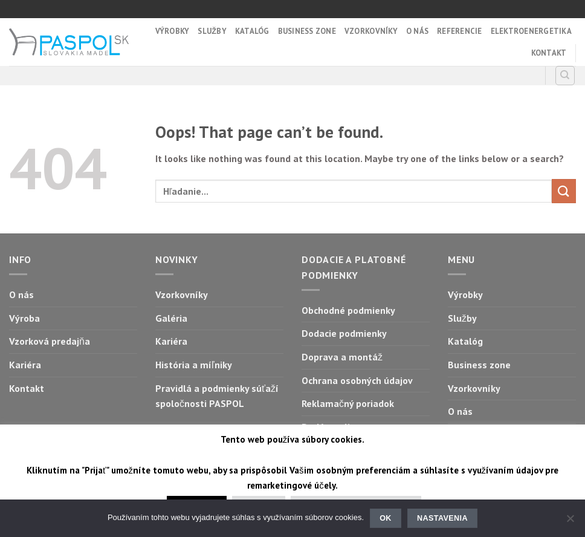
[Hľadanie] (565, 75)
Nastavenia (442, 518)
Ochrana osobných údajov (357, 380)
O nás (417, 31)
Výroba (24, 318)
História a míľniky (193, 365)
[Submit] (564, 191)
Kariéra (25, 365)
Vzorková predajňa (49, 341)
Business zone (307, 31)
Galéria (171, 318)
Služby (212, 31)
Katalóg (252, 31)
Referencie (459, 31)
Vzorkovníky (371, 31)
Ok (386, 518)
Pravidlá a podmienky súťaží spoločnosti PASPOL (217, 396)
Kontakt (549, 53)
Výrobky (172, 31)
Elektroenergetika (531, 31)
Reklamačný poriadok (348, 403)
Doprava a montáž (342, 357)
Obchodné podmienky (348, 310)
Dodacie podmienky (344, 333)
